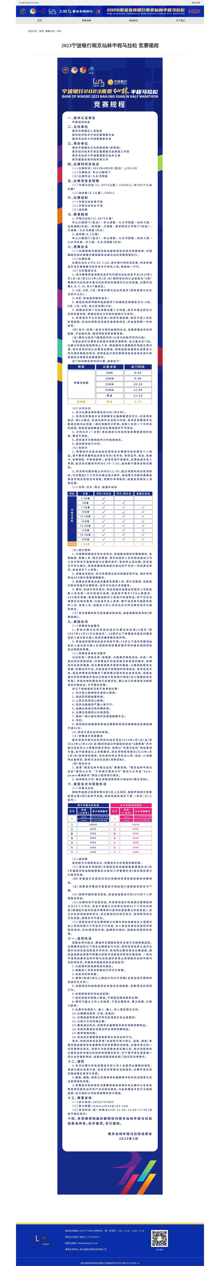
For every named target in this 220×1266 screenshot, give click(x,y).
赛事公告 (50, 31)
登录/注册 (196, 3)
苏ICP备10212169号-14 (128, 1263)
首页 (41, 31)
